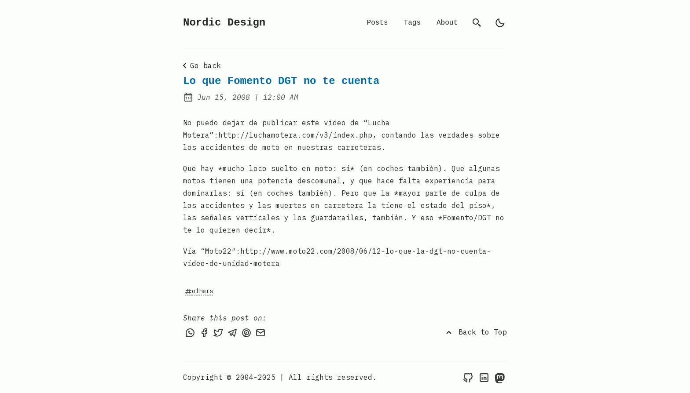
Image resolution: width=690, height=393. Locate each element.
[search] (477, 23)
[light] (500, 23)
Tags (412, 23)
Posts (377, 23)
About (447, 23)
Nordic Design (224, 22)
